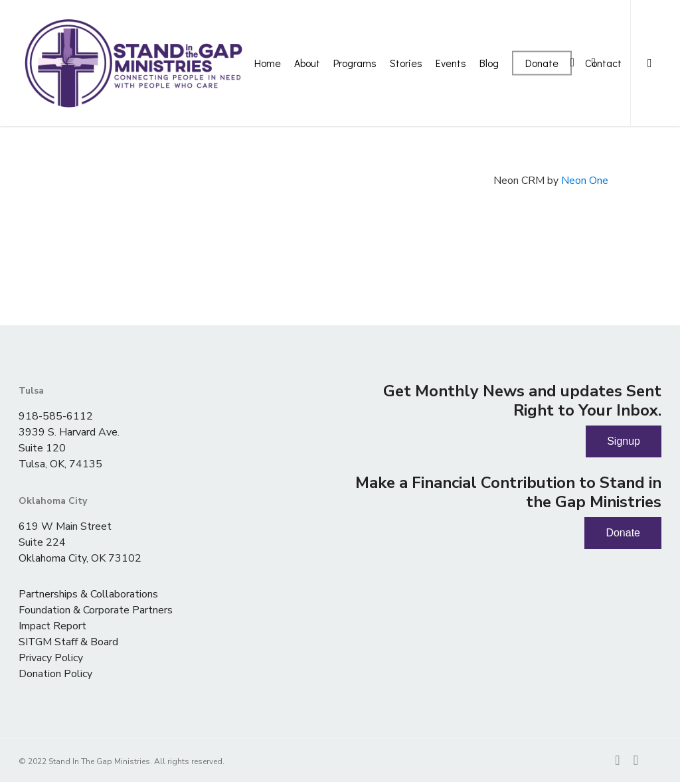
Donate (623, 532)
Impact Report (52, 626)
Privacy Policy (51, 658)
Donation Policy (55, 673)
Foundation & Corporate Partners (96, 610)
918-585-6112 (56, 416)
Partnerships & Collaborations (88, 594)
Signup (623, 441)
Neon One (584, 180)
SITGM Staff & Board (68, 642)
